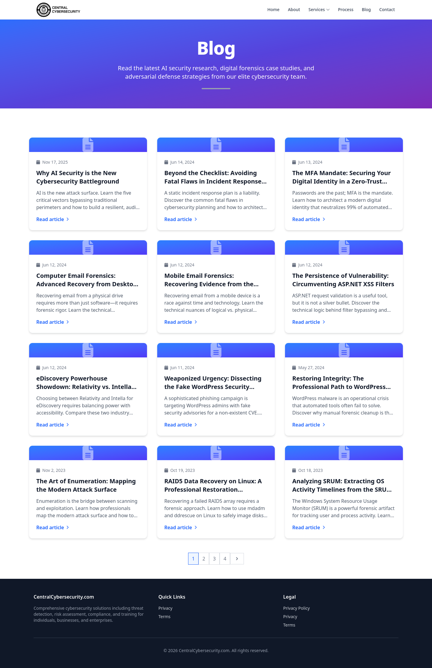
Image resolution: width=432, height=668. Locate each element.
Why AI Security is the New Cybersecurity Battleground (77, 177)
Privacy (290, 616)
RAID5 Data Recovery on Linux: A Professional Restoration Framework (213, 489)
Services (319, 9)
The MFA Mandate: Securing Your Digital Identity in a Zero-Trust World (341, 181)
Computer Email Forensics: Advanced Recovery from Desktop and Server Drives (86, 284)
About (294, 9)
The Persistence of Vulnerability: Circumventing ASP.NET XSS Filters (343, 280)
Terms (289, 625)
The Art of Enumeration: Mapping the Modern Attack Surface (86, 485)
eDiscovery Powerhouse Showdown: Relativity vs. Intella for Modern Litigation (83, 386)
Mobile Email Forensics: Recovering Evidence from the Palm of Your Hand (209, 284)
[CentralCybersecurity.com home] (58, 9)
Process (345, 9)
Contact (387, 9)
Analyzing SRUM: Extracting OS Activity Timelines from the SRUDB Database (343, 489)
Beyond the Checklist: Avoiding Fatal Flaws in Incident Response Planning (213, 181)
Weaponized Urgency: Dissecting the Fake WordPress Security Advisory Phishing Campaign (213, 386)
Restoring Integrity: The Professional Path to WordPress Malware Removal (339, 386)
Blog (366, 9)
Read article (52, 219)
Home (273, 9)
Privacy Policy (296, 608)
